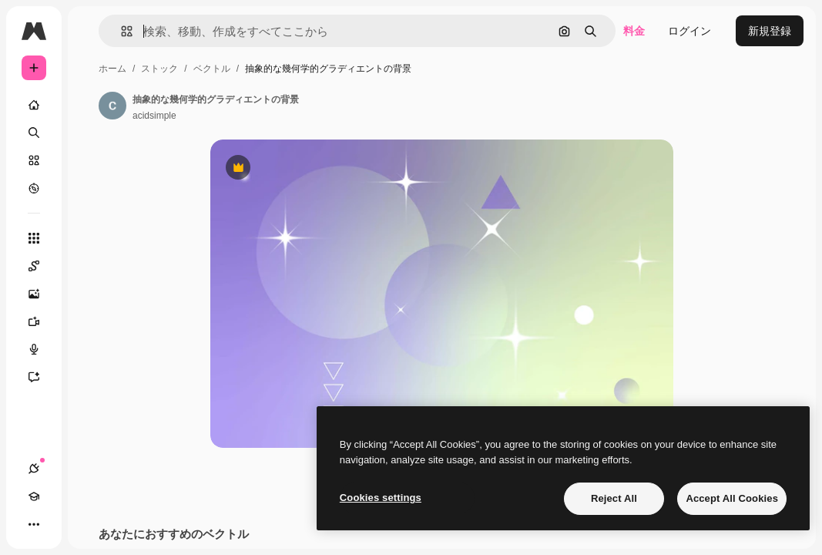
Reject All (614, 498)
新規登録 (769, 31)
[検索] (34, 132)
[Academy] (34, 496)
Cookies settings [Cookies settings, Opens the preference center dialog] (380, 497)
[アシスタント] (42, 377)
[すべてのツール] (34, 238)
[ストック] (34, 160)
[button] (120, 31)
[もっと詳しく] (34, 188)
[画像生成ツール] (42, 293)
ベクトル (211, 68)
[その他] (34, 524)
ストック (159, 68)
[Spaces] (42, 266)
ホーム (112, 68)
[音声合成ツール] (42, 349)
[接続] (34, 468)
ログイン (689, 31)
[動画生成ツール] (42, 321)
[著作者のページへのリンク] (112, 105)
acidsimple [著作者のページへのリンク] (154, 115)
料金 (634, 31)
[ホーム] (34, 104)
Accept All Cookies (732, 498)
